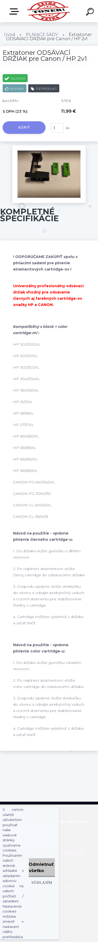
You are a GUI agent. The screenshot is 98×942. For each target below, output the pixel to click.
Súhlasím (41, 882)
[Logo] (48, 11)
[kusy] (57, 128)
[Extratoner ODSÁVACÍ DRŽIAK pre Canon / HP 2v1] (49, 147)
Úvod (9, 34)
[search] (90, 13)
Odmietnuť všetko (41, 867)
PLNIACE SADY (42, 34)
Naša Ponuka (15, 11)
